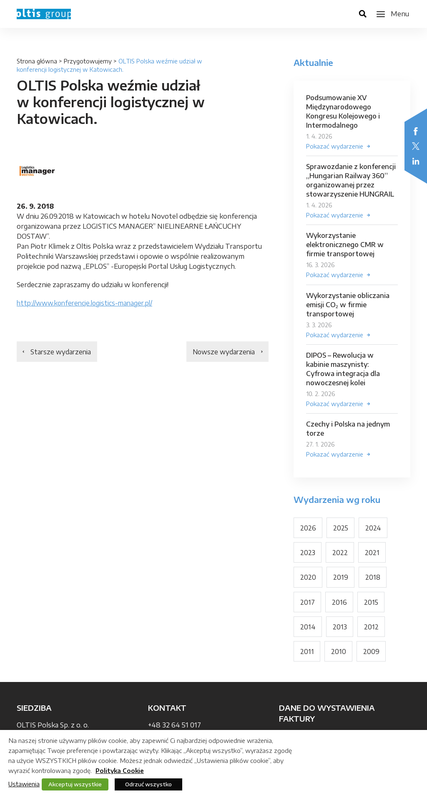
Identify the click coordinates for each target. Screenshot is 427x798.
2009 (371, 655)
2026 (308, 530)
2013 (340, 630)
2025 (341, 530)
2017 (307, 605)
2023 (308, 555)
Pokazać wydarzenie (334, 146)
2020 (308, 580)
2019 (340, 580)
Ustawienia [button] (24, 784)
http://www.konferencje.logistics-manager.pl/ (87, 303)
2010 (338, 655)
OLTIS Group (44, 14)
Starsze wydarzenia (61, 352)
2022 (340, 555)
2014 (308, 630)
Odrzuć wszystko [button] (148, 784)
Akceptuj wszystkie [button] (75, 784)
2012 (371, 630)
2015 (371, 605)
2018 (373, 580)
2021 (372, 555)
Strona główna (37, 61)
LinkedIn (415, 161)
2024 (374, 530)
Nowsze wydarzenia (223, 352)
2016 (339, 605)
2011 (307, 655)
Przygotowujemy (88, 61)
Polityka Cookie (119, 770)
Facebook (415, 131)
